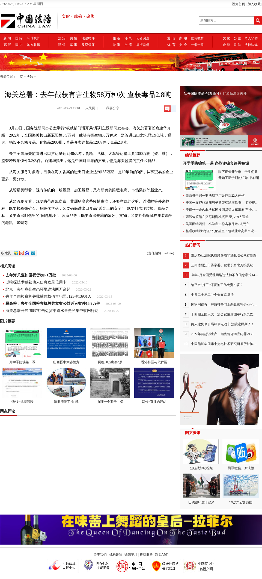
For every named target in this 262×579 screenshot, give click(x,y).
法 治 (62, 38)
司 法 (237, 45)
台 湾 (128, 45)
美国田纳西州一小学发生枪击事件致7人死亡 (217, 224)
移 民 (128, 38)
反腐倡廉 (88, 45)
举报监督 (142, 45)
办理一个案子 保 (110, 386)
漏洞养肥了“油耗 (66, 386)
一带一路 (197, 45)
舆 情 (73, 38)
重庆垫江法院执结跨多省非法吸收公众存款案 (224, 255)
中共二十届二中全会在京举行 (212, 295)
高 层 (7, 45)
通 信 (171, 38)
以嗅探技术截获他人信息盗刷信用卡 (36, 282)
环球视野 (33, 38)
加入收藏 (254, 4)
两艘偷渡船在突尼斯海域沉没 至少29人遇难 (217, 217)
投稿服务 (146, 555)
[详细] (254, 178)
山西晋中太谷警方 (66, 346)
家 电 (183, 38)
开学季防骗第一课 (22, 346)
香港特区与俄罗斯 (154, 346)
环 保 (62, 45)
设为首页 (238, 4)
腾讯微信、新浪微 (240, 454)
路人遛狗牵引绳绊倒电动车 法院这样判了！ (222, 324)
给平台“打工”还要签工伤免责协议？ (217, 285)
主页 (19, 77)
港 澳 (116, 45)
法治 (29, 77)
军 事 (73, 45)
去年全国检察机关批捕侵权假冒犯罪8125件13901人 (48, 296)
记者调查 (142, 38)
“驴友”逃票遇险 (22, 386)
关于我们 (100, 555)
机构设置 (115, 555)
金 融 (226, 45)
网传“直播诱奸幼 (154, 386)
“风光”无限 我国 (240, 489)
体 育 (171, 45)
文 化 (226, 38)
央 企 (183, 45)
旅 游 (116, 38)
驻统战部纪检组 (201, 454)
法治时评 (88, 38)
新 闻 (7, 38)
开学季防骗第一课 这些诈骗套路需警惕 (216, 163)
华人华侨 (251, 38)
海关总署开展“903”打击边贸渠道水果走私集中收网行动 (52, 311)
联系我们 (161, 555)
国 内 (19, 45)
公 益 (237, 38)
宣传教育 (197, 38)
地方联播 (33, 45)
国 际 (19, 38)
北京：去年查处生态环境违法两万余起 (37, 289)
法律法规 (251, 45)
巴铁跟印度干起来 (201, 489)
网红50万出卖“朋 (110, 346)
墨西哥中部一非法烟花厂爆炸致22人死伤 (215, 195)
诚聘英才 (131, 555)
